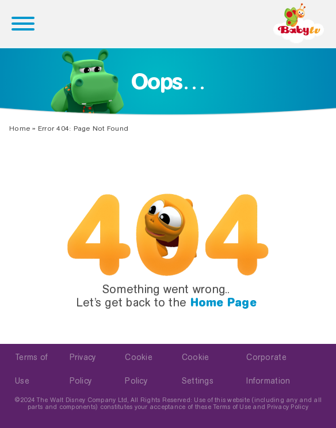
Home (19, 128)
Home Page (223, 302)
